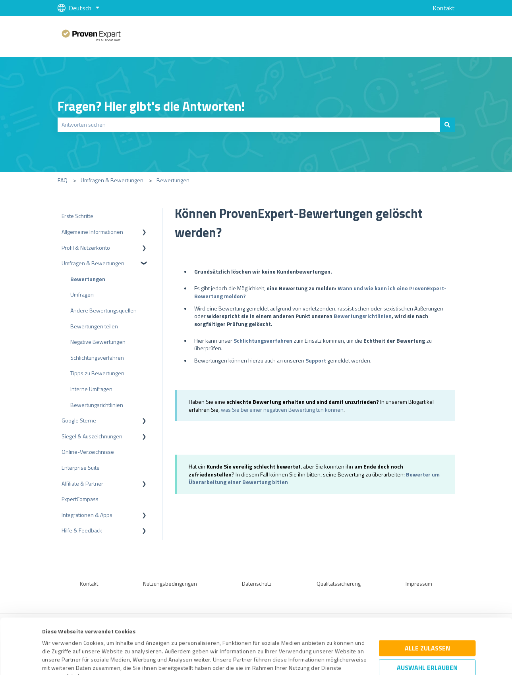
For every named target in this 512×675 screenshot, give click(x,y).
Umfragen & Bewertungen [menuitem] (93, 263)
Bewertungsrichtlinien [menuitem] (96, 405)
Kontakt (444, 8)
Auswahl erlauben (427, 612)
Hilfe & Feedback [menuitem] (82, 530)
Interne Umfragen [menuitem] (91, 389)
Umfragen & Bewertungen (112, 180)
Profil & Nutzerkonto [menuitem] (86, 247)
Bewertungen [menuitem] (87, 279)
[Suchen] (447, 125)
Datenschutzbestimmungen (110, 638)
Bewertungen (172, 180)
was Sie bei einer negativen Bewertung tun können (282, 409)
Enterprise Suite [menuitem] (81, 467)
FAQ (63, 180)
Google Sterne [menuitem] (79, 420)
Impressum (56, 638)
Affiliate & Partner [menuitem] (82, 483)
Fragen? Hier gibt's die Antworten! (151, 106)
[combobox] (249, 125)
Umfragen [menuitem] (82, 294)
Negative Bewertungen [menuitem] (98, 342)
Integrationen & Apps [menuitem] (87, 515)
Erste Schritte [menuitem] (77, 216)
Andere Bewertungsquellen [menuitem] (103, 310)
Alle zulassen (427, 593)
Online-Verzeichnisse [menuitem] (88, 451)
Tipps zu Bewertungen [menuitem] (97, 373)
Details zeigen (324, 660)
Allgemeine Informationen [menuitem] (92, 232)
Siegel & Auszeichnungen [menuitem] (92, 436)
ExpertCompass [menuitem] (80, 499)
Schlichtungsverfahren (263, 340)
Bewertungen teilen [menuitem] (94, 326)
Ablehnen (427, 637)
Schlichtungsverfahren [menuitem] (97, 357)
